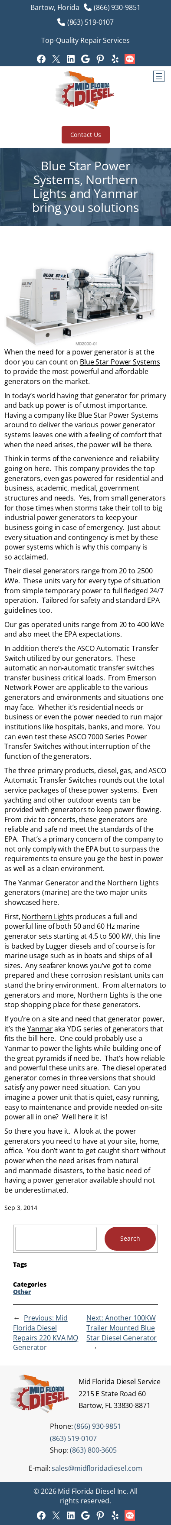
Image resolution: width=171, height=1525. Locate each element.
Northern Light (46, 916)
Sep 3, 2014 (20, 1207)
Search (130, 1238)
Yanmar (40, 1029)
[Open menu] (158, 76)
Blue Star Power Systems (120, 362)
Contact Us (85, 134)
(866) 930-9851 (117, 7)
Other (22, 1292)
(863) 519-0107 (90, 22)
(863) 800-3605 (93, 1450)
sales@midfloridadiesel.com (97, 1468)
